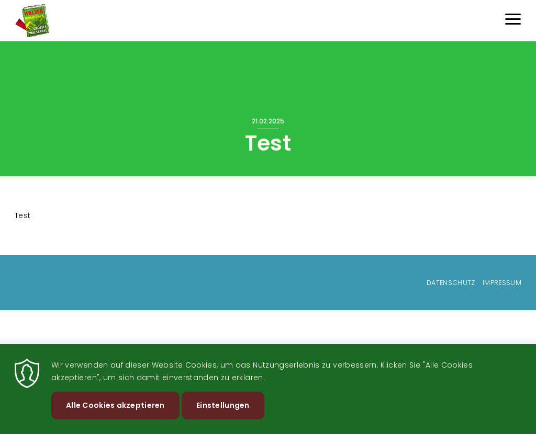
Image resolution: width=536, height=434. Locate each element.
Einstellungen (223, 412)
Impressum (502, 282)
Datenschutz (451, 282)
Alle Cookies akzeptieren (115, 412)
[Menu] (513, 20)
